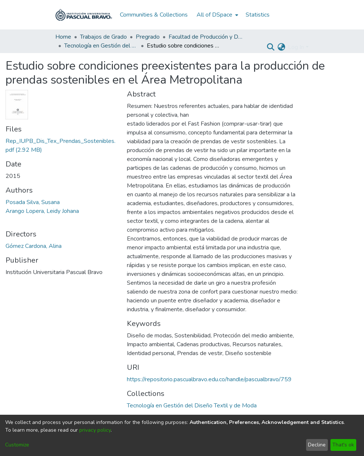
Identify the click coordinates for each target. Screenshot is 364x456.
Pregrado (148, 37)
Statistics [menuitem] (258, 15)
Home (63, 37)
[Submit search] (270, 47)
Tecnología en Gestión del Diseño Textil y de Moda (101, 46)
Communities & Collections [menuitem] (154, 15)
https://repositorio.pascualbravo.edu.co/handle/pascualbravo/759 (209, 379)
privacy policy (95, 430)
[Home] (83, 14)
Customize (17, 444)
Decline (317, 444)
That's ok (343, 444)
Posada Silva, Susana (33, 202)
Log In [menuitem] (296, 47)
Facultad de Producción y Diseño (205, 37)
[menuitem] (216, 14)
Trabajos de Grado (103, 37)
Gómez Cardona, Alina (34, 246)
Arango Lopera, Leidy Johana (42, 211)
